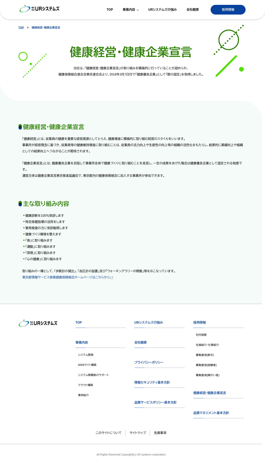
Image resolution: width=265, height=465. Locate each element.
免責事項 (160, 433)
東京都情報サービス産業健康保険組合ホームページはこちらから (68, 277)
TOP (21, 27)
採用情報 (228, 9)
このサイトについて (109, 433)
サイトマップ (138, 433)
